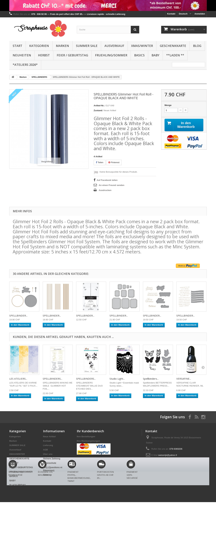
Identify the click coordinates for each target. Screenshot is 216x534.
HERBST (44, 55)
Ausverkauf (114, 46)
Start (17, 46)
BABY (155, 55)
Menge (168, 105)
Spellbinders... (151, 378)
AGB (45, 449)
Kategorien (39, 46)
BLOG (197, 46)
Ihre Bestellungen (86, 436)
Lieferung (48, 445)
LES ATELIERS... (18, 378)
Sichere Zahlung (51, 458)
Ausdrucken (105, 190)
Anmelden (199, 13)
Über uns (47, 454)
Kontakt (171, 13)
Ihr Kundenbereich (90, 431)
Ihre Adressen (84, 445)
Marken (62, 46)
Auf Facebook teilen (107, 180)
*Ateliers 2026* (25, 65)
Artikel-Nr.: (99, 105)
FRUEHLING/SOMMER (111, 55)
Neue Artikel (49, 436)
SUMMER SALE (87, 46)
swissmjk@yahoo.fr (167, 455)
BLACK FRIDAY (17, 485)
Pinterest (113, 162)
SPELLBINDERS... (52, 378)
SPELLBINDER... (18, 315)
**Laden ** (175, 55)
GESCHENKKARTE (173, 46)
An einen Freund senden (111, 185)
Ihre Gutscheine (85, 454)
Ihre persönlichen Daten (89, 449)
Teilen (99, 162)
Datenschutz (49, 463)
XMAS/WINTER (142, 46)
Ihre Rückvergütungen (88, 441)
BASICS (139, 55)
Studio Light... (117, 378)
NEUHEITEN (22, 55)
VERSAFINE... (183, 378)
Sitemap (47, 474)
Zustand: (98, 110)
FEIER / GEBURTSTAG (72, 55)
